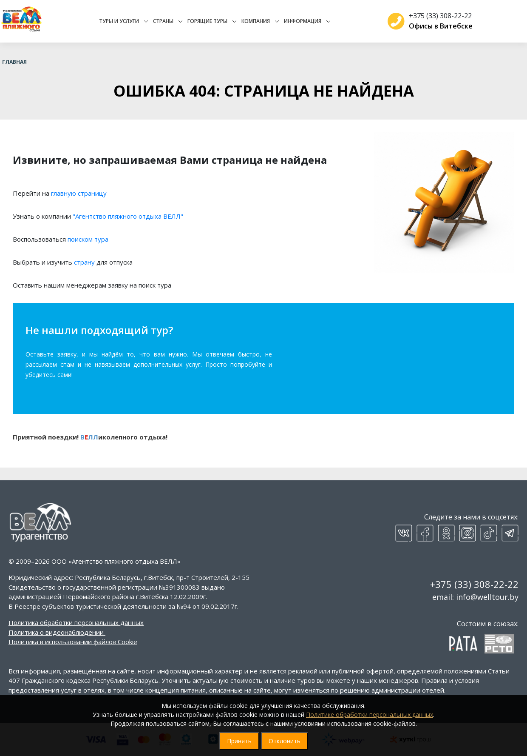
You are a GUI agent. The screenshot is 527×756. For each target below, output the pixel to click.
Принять (239, 741)
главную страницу (79, 193)
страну (84, 262)
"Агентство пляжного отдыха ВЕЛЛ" (128, 216)
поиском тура (88, 239)
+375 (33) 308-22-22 (436, 15)
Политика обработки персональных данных (76, 622)
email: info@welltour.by (475, 597)
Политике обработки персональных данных (369, 714)
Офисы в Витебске (437, 26)
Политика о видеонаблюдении (56, 632)
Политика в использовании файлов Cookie (72, 641)
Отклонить (284, 741)
